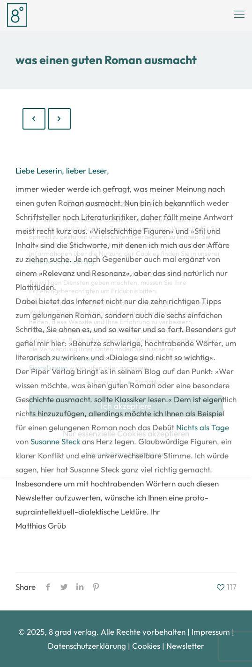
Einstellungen (48, 367)
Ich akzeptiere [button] (126, 405)
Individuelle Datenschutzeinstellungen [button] (126, 453)
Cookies (146, 646)
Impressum (211, 632)
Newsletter (185, 646)
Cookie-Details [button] (85, 465)
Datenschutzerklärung (88, 646)
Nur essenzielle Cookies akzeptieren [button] (126, 433)
